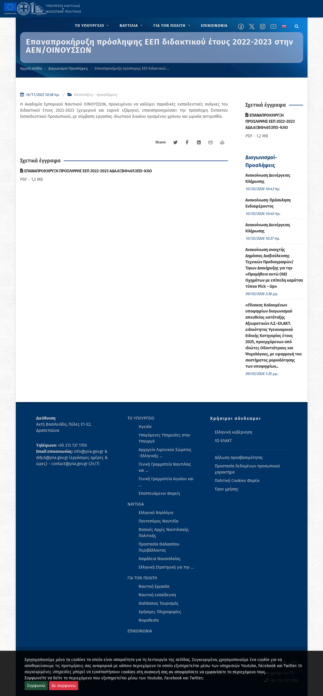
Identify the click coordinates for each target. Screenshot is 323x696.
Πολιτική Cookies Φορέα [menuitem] (237, 480)
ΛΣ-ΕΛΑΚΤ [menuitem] (223, 440)
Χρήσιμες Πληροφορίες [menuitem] (160, 611)
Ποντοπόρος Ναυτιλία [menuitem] (158, 521)
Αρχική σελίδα (31, 68)
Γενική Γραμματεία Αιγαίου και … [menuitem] (166, 482)
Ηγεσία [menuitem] (145, 426)
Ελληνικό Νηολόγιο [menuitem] (156, 512)
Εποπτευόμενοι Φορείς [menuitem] (159, 493)
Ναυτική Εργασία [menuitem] (154, 586)
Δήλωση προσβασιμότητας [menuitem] (239, 457)
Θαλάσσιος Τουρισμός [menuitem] (159, 603)
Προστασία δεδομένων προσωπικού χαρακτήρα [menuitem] (247, 469)
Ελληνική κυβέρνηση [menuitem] (233, 432)
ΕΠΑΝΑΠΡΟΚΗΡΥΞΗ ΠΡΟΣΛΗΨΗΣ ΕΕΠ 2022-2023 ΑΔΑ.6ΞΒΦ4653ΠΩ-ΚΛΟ (86, 171)
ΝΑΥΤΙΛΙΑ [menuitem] (136, 504)
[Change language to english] (284, 26)
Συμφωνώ (36, 685)
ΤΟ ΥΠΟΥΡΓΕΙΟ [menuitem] (141, 418)
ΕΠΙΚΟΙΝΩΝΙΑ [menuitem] (140, 631)
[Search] (297, 25)
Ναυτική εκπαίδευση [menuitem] (157, 594)
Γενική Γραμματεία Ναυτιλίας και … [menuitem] (165, 467)
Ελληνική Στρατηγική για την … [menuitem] (166, 567)
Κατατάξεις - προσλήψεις (95, 94)
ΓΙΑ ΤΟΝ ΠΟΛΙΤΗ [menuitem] (142, 578)
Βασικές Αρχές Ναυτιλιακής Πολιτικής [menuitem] (164, 532)
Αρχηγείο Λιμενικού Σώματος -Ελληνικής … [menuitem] (165, 452)
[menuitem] (93, 25)
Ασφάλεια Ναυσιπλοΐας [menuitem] (160, 558)
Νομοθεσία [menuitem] (149, 620)
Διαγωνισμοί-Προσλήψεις (68, 68)
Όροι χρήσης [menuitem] (226, 489)
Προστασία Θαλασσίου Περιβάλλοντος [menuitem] (159, 547)
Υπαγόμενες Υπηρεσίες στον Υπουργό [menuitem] (164, 438)
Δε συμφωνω (64, 685)
